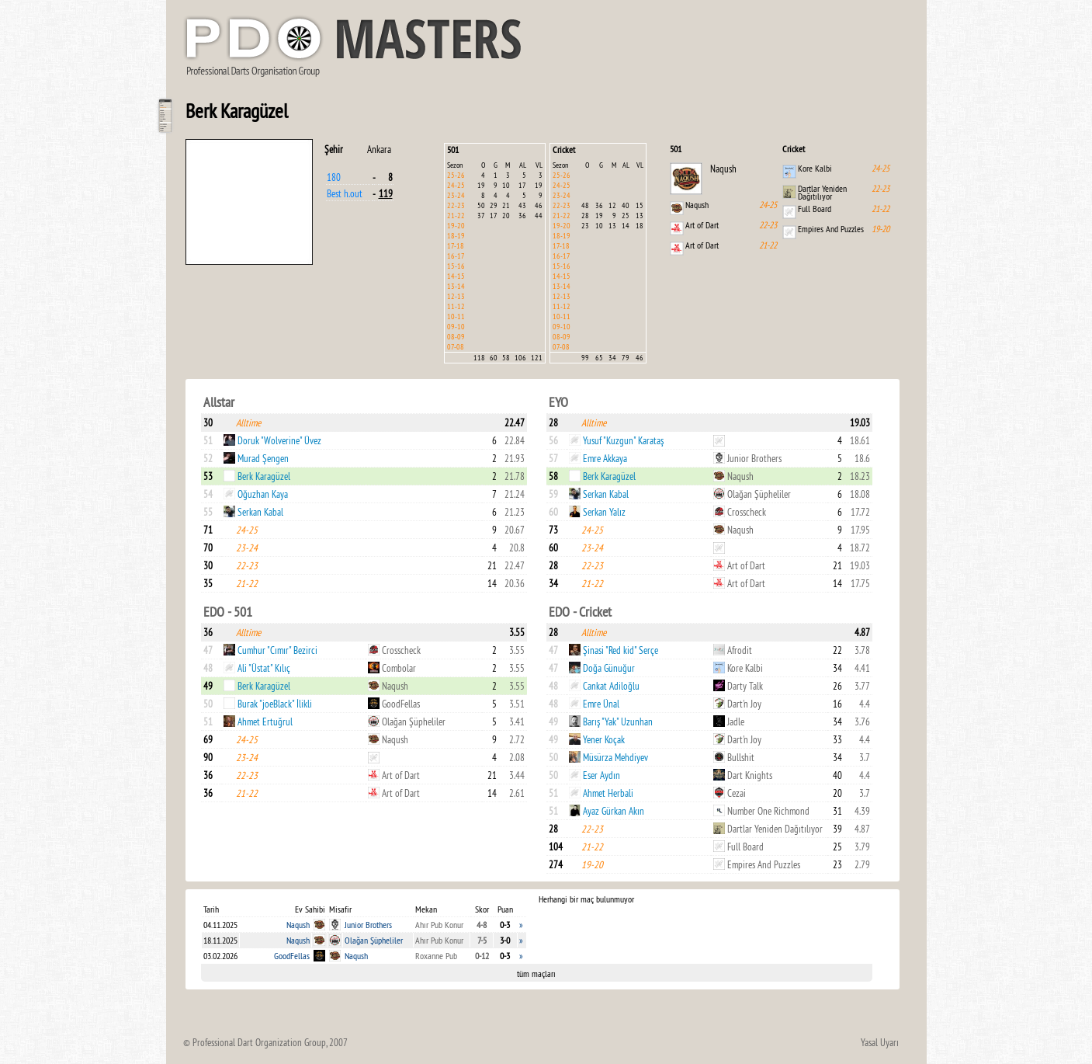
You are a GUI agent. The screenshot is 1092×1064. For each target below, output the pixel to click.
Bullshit (740, 757)
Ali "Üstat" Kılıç (263, 668)
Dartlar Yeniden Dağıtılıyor (822, 192)
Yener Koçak (604, 739)
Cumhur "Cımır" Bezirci (277, 650)
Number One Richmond (768, 811)
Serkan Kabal (260, 512)
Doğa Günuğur (609, 668)
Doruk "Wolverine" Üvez (279, 440)
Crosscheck (746, 512)
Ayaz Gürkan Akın (613, 811)
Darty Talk (745, 686)
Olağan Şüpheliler (759, 494)
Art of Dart (702, 225)
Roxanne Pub (436, 955)
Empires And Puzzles (831, 229)
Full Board (814, 208)
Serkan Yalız (604, 512)
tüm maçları (536, 973)
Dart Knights (749, 775)
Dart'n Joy (744, 703)
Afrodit (739, 650)
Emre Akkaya (605, 458)
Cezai (736, 793)
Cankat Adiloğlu (611, 686)
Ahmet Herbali (608, 793)
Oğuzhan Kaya (262, 494)
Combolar (399, 668)
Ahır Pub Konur (439, 924)
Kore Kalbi (815, 168)
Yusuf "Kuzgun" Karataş (623, 440)
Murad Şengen (263, 458)
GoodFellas (401, 703)
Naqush (723, 168)
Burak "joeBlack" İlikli (274, 703)
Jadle (735, 721)
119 (386, 193)
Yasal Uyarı (880, 1042)
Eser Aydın (601, 775)
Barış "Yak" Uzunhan (618, 721)
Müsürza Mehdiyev (615, 757)
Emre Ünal (601, 703)
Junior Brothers (754, 458)
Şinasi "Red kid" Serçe (620, 650)
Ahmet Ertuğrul (265, 721)
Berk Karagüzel (263, 476)
